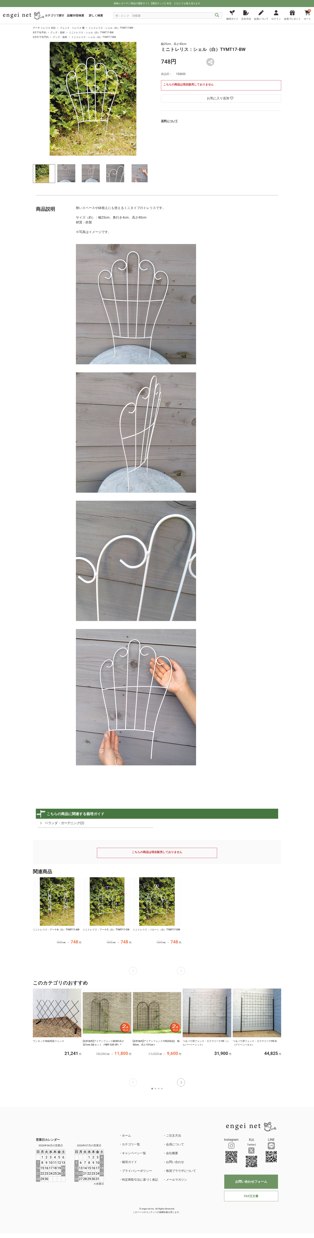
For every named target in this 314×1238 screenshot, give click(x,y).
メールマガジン (176, 1179)
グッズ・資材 (57, 32)
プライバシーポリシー (137, 1171)
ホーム (126, 1135)
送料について (169, 121)
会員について (175, 1144)
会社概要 (172, 1153)
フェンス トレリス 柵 (72, 27)
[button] (181, 1082)
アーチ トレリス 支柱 (44, 27)
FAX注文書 (251, 1196)
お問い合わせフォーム (251, 1181)
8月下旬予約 (39, 32)
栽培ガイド (129, 1162)
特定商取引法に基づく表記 (140, 1179)
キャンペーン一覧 (134, 1153)
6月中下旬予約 (41, 37)
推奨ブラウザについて (181, 1171)
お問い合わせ (175, 1162)
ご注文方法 (173, 1135)
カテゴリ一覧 (131, 1144)
